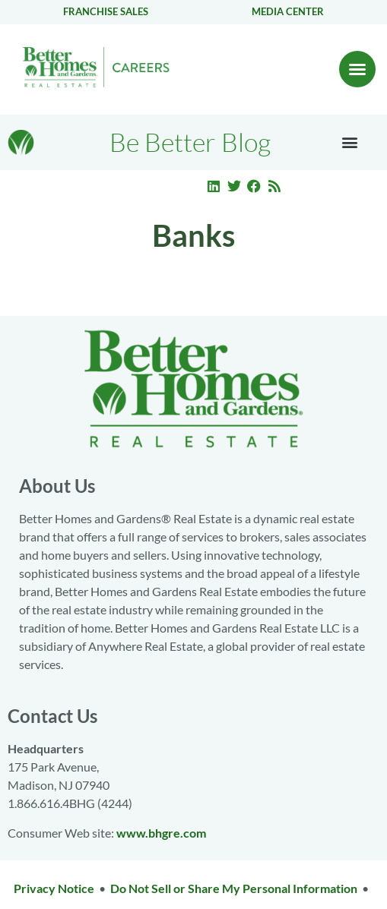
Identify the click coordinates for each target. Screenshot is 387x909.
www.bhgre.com (161, 832)
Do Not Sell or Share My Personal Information (233, 888)
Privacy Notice (54, 888)
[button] (357, 69)
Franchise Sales (105, 11)
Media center (288, 11)
